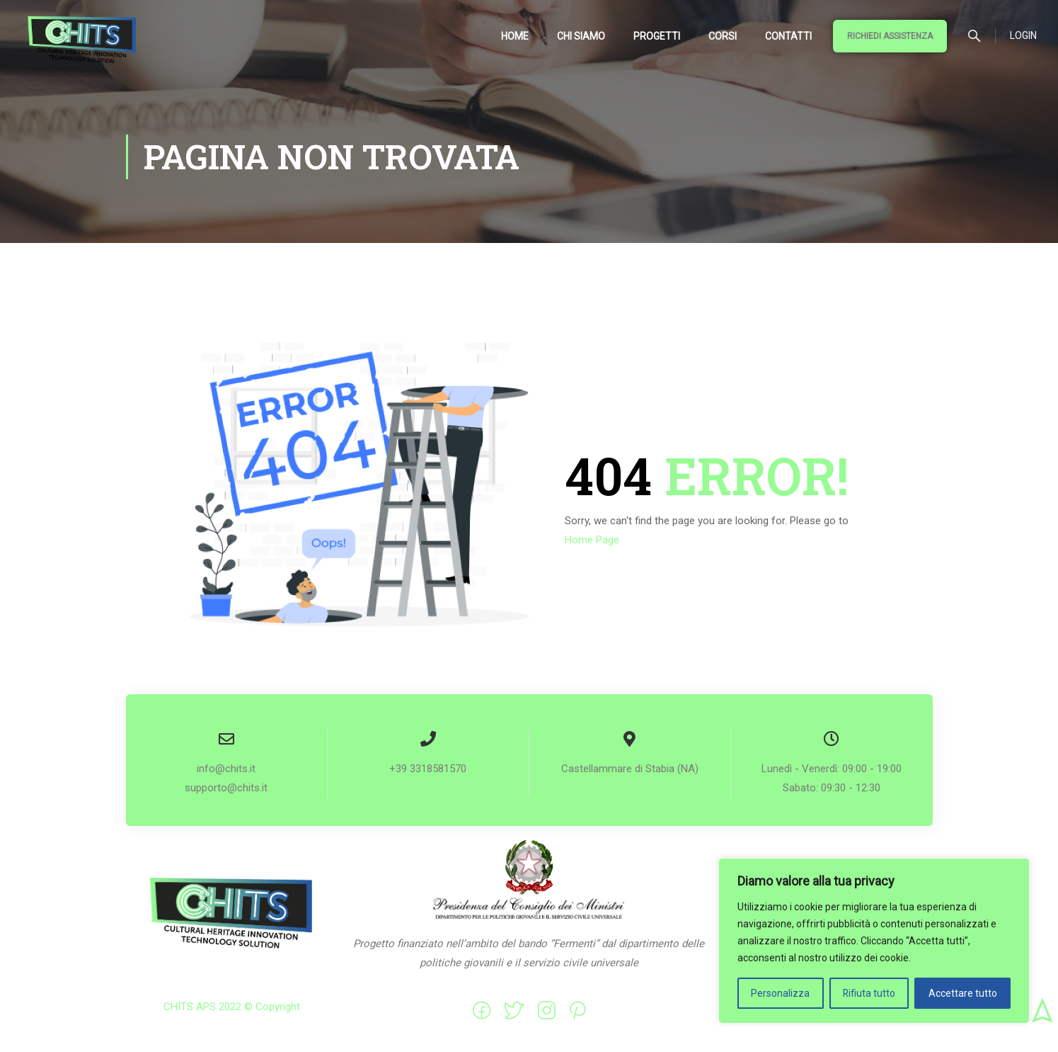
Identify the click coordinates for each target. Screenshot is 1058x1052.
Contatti (788, 36)
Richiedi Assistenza (890, 36)
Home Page (592, 540)
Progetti (656, 36)
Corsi (722, 36)
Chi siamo (581, 36)
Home (515, 36)
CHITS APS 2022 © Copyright (231, 1007)
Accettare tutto (962, 993)
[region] (874, 941)
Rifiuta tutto (868, 993)
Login (1023, 35)
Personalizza (780, 993)
